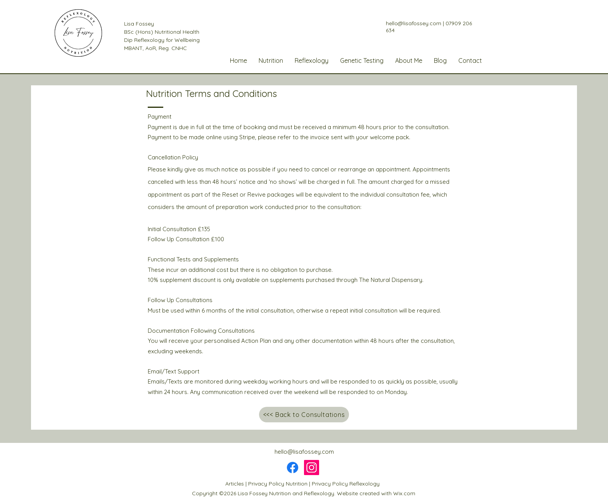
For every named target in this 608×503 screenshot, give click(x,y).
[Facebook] (292, 467)
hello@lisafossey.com (413, 23)
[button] (271, 60)
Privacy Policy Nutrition (277, 483)
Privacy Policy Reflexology (346, 483)
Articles (234, 483)
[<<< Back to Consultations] (304, 414)
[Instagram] (311, 467)
